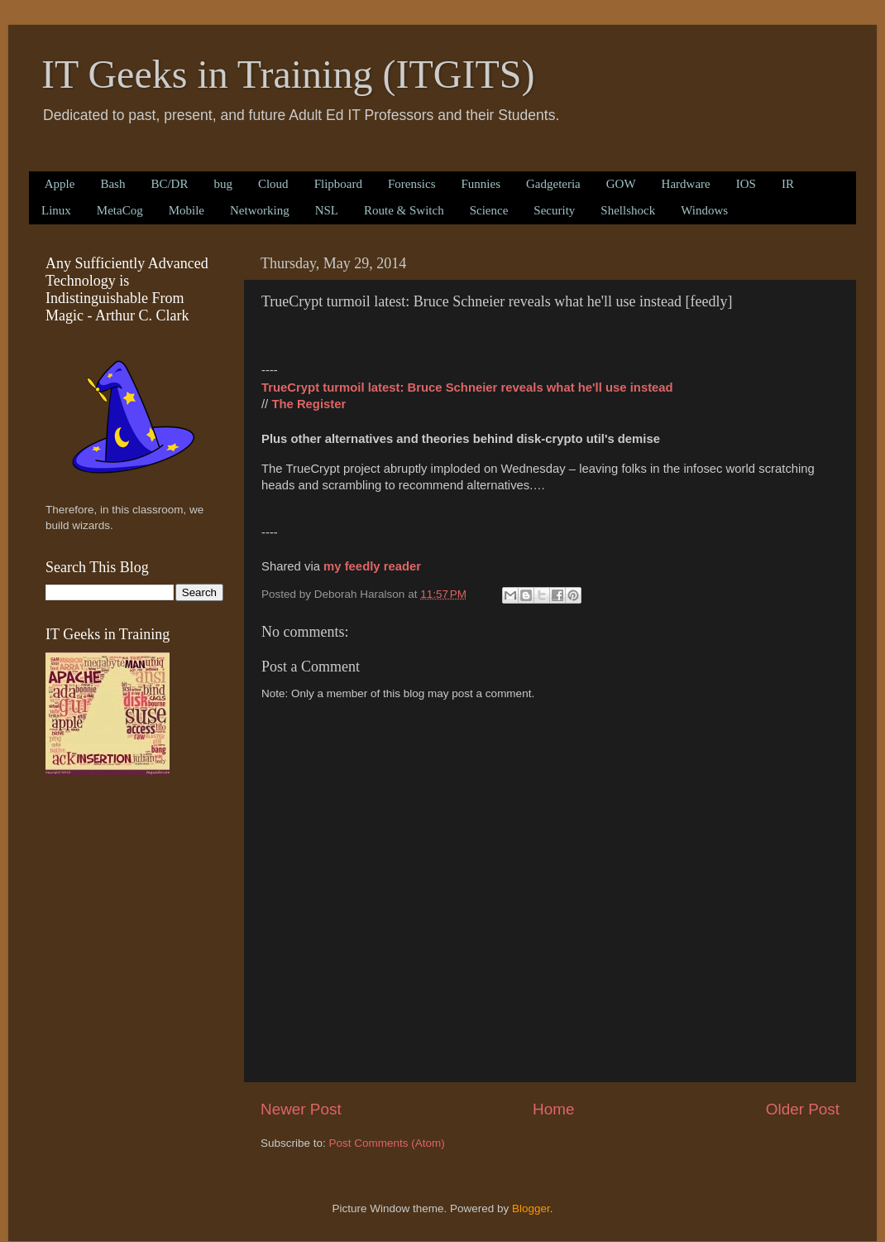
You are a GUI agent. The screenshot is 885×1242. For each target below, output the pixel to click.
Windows (704, 210)
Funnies (480, 183)
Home (553, 1109)
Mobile (186, 210)
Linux (56, 210)
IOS (746, 183)
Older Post (803, 1109)
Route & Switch (404, 210)
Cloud (273, 183)
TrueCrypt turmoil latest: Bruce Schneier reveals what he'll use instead (467, 387)
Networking (259, 210)
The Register (308, 404)
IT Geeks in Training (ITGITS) (287, 74)
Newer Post (301, 1109)
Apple (60, 183)
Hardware (686, 183)
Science (489, 210)
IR (788, 183)
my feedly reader (372, 566)
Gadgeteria (553, 183)
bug (222, 183)
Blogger (531, 1208)
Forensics (412, 183)
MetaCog (120, 210)
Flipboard (338, 183)
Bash (112, 183)
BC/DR (169, 183)
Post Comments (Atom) (387, 1143)
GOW (621, 183)
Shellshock (627, 210)
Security (554, 210)
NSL (326, 210)
